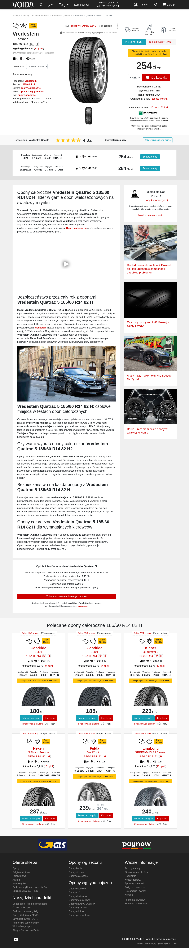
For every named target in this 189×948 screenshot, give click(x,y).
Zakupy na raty (132, 868)
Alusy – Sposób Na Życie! (26, 930)
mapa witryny (150, 943)
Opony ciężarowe (78, 907)
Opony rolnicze (76, 911)
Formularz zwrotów (135, 900)
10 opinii (161, 766)
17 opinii (161, 666)
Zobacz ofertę (150, 156)
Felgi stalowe (19, 876)
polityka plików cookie (167, 943)
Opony (46, 5)
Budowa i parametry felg (25, 911)
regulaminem (82, 606)
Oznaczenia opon (22, 907)
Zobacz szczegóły (31, 718)
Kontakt (129, 895)
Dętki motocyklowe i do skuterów (30, 887)
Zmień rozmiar (19, 66)
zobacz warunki (160, 98)
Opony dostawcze (78, 896)
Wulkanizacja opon (22, 926)
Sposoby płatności (134, 883)
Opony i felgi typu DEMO (26, 915)
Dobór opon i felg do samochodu (30, 904)
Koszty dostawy (133, 880)
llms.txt (140, 943)
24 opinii (48, 666)
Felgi (64, 5)
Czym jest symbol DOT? (25, 919)
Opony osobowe (77, 888)
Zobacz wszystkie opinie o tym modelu (66, 596)
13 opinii (48, 766)
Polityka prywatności (135, 887)
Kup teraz (50, 718)
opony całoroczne (31, 88)
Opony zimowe (76, 872)
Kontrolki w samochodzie (26, 922)
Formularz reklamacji (136, 903)
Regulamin (130, 876)
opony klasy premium (32, 91)
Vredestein (31, 81)
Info (145, 5)
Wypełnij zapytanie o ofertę (150, 215)
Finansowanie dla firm (32, 724)
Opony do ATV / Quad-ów (82, 904)
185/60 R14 (29, 84)
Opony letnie (75, 868)
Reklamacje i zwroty (135, 891)
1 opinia (39, 48)
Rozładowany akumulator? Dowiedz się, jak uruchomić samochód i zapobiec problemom (149, 269)
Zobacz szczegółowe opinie (158, 140)
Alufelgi (16, 880)
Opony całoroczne (78, 876)
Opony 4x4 (74, 892)
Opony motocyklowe (79, 900)
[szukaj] (156, 4)
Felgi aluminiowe (21, 872)
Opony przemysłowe (79, 915)
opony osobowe (27, 95)
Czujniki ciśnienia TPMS (25, 891)
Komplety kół (81, 4)
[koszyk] (168, 4)
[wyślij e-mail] (16, 939)
